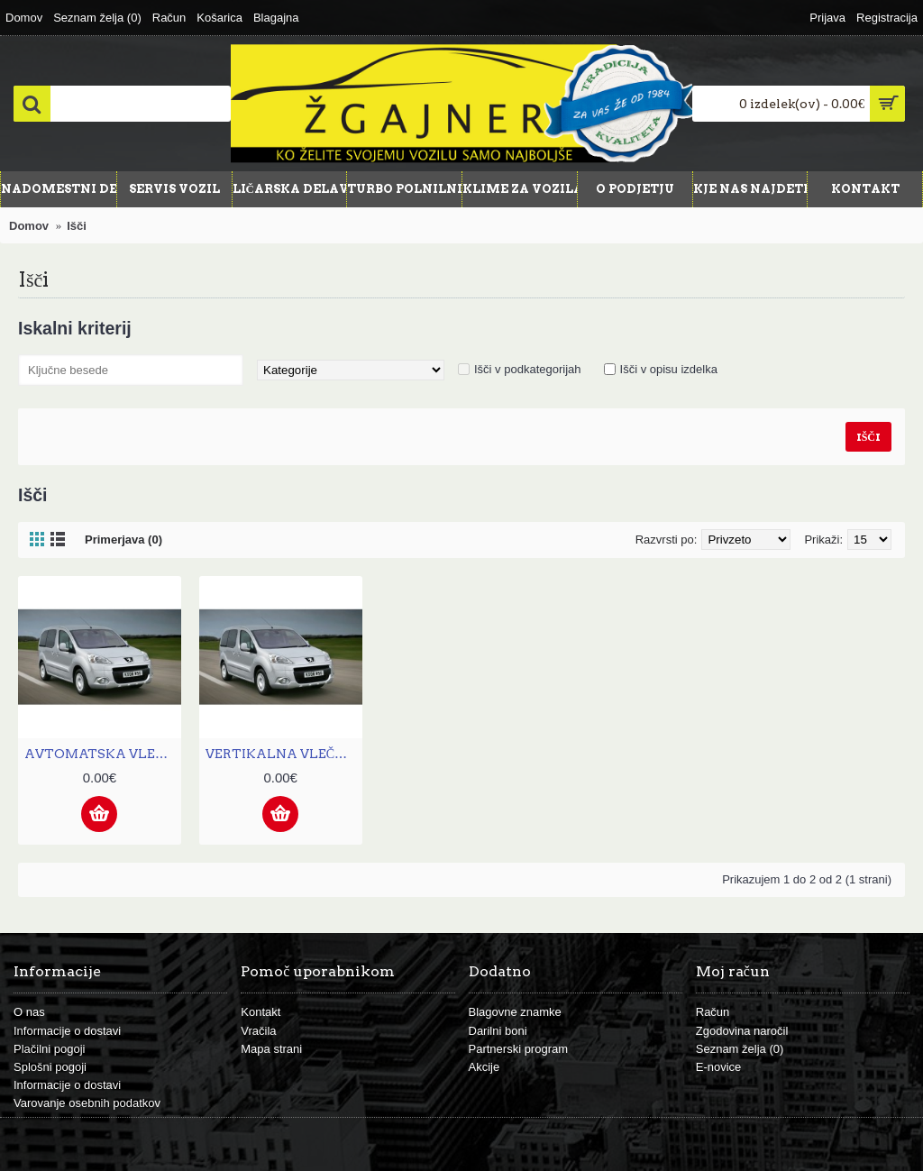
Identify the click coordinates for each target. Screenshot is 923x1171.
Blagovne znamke (515, 1012)
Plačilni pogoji (50, 1049)
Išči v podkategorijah (527, 369)
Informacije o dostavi (67, 1031)
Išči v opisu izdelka (668, 369)
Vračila (258, 1031)
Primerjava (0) (123, 539)
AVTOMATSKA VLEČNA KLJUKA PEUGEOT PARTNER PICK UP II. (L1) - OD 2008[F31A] (102, 753)
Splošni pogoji (50, 1067)
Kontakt (260, 1012)
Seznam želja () (740, 1049)
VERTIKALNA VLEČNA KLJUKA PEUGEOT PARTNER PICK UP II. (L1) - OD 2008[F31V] (284, 753)
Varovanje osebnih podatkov (87, 1103)
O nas (29, 1012)
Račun (713, 1012)
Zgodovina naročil (742, 1031)
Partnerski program (519, 1049)
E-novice (719, 1067)
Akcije (484, 1067)
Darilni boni (498, 1031)
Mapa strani (271, 1049)
